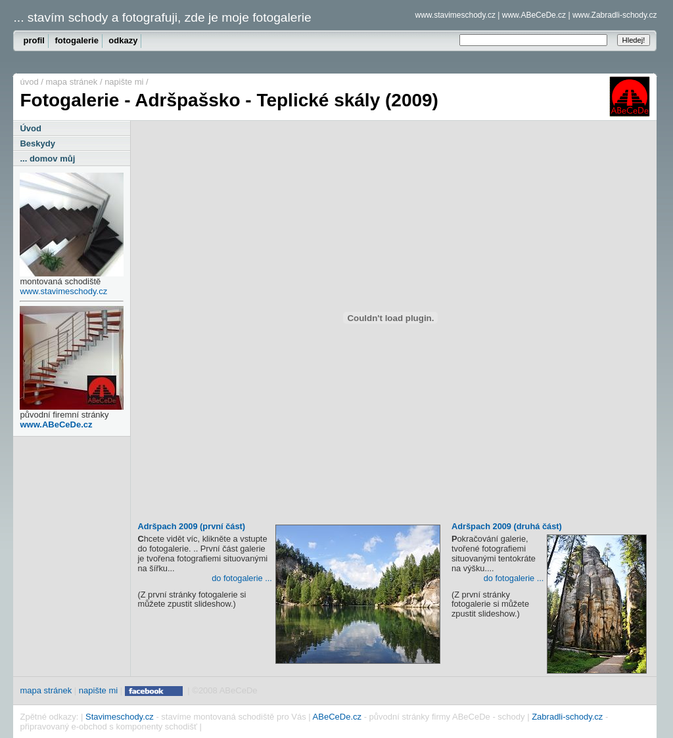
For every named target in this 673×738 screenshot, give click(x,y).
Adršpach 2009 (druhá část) (549, 527)
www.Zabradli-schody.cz (614, 15)
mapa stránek (72, 82)
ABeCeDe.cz (337, 717)
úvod (29, 82)
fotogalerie (76, 40)
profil (34, 40)
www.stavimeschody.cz (63, 291)
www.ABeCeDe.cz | (536, 15)
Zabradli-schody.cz (567, 717)
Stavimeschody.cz (119, 717)
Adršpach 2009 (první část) (288, 527)
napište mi (123, 82)
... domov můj (47, 158)
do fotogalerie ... (242, 578)
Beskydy (37, 143)
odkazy (122, 40)
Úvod (30, 128)
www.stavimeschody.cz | (457, 15)
